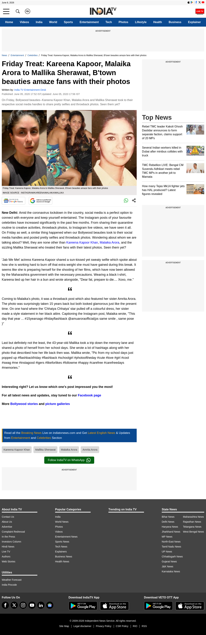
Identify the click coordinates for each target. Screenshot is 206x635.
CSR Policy (122, 626)
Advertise (7, 526)
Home (9, 22)
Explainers (61, 551)
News (4, 55)
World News (61, 521)
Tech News (61, 546)
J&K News (167, 566)
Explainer (194, 22)
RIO (135, 626)
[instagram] (23, 605)
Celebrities (33, 55)
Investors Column (11, 541)
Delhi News (168, 521)
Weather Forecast (12, 579)
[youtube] (32, 605)
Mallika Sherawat (45, 449)
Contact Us (8, 516)
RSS (144, 626)
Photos (123, 22)
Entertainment (89, 22)
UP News (167, 551)
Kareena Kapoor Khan (82, 242)
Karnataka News (171, 571)
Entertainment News (66, 536)
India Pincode (9, 584)
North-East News (171, 541)
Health (157, 22)
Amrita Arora (89, 449)
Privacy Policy (103, 626)
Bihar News (168, 516)
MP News (167, 536)
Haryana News (170, 526)
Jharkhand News (171, 531)
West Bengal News (193, 531)
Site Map (64, 626)
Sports (68, 22)
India (39, 22)
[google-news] (49, 605)
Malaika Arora (109, 242)
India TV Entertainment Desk (30, 89)
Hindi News (8, 546)
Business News (63, 556)
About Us (7, 521)
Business (175, 22)
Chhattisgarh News (172, 556)
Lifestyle (140, 22)
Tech (108, 22)
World (53, 22)
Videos (24, 22)
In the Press (8, 536)
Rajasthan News (192, 521)
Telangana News (192, 526)
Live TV (6, 551)
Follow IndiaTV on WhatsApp (69, 460)
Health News (62, 561)
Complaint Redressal (13, 531)
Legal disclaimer (82, 626)
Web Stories (8, 561)
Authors (6, 556)
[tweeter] (14, 605)
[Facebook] (5, 605)
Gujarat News (169, 561)
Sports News (62, 541)
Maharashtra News (193, 516)
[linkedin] (40, 605)
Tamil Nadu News (171, 546)
